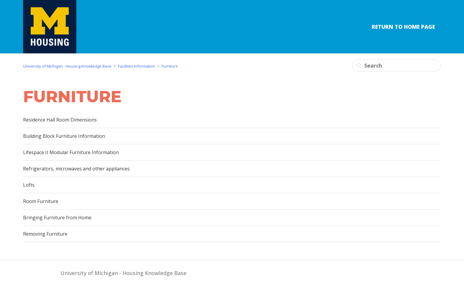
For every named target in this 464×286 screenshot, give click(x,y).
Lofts (29, 185)
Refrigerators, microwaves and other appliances (76, 168)
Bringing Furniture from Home (57, 217)
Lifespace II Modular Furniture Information (71, 152)
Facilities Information (136, 66)
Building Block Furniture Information (64, 136)
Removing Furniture (45, 234)
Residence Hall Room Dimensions (60, 119)
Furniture (170, 66)
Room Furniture (40, 201)
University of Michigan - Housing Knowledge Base (67, 66)
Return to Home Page (403, 26)
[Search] (396, 65)
